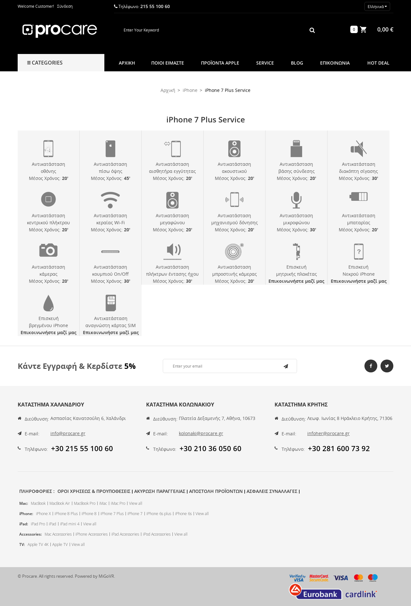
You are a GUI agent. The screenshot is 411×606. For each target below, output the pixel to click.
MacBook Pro (84, 503)
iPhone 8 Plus (66, 513)
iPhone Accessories (91, 534)
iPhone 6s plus (158, 513)
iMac (103, 503)
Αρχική (127, 63)
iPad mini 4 (69, 524)
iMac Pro (118, 503)
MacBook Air (59, 503)
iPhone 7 (135, 513)
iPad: (23, 524)
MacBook (38, 503)
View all (135, 503)
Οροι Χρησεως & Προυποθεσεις (93, 491)
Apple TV (60, 544)
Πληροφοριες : (37, 491)
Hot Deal (378, 63)
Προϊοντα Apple (220, 63)
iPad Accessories (125, 534)
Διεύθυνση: (37, 419)
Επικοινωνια (335, 63)
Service (265, 63)
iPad (52, 524)
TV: (22, 544)
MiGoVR (106, 576)
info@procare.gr (67, 433)
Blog (297, 63)
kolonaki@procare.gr (201, 433)
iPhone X (43, 513)
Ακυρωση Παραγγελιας (159, 491)
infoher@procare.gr (328, 433)
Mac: (23, 503)
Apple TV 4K (38, 544)
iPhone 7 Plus (112, 513)
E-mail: (32, 434)
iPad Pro (38, 524)
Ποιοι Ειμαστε (167, 63)
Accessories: (30, 534)
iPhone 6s (183, 513)
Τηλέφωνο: (36, 449)
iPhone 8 (89, 513)
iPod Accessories (157, 534)
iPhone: (26, 513)
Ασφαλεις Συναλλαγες (272, 491)
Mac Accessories (58, 534)
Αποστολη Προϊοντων (216, 491)
